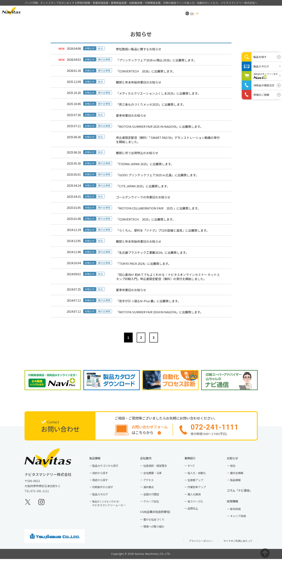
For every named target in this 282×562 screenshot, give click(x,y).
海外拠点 (149, 489)
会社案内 (207, 11)
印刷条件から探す (104, 489)
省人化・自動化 (198, 474)
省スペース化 (196, 503)
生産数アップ (196, 481)
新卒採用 (236, 511)
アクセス (149, 481)
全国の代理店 (152, 496)
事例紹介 (184, 11)
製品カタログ (101, 496)
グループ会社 (152, 503)
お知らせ (235, 459)
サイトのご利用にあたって (236, 544)
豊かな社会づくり (155, 522)
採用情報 (230, 11)
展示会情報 (238, 474)
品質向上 (194, 511)
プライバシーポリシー (197, 544)
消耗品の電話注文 (263, 85)
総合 (234, 467)
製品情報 (161, 11)
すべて (192, 467)
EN (33, 11)
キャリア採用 (239, 519)
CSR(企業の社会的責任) (158, 514)
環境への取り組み (155, 529)
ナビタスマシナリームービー (110, 505)
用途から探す (101, 481)
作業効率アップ (198, 489)
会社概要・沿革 (154, 474)
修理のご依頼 (261, 95)
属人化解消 (195, 496)
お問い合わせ (255, 11)
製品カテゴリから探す (107, 467)
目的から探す (101, 474)
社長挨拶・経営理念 (156, 467)
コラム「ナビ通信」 (243, 492)
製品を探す (260, 57)
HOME (137, 11)
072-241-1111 (40, 492)
